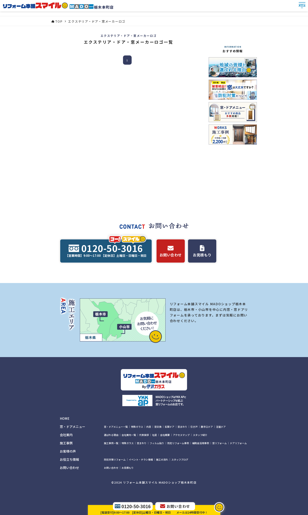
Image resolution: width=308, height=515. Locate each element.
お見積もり (128, 467)
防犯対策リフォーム (115, 459)
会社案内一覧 (129, 435)
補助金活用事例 (200, 443)
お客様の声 (68, 451)
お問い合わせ (111, 467)
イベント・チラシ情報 (141, 459)
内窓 (148, 426)
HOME (64, 418)
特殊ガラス (137, 426)
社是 (154, 435)
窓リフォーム (219, 443)
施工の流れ (162, 459)
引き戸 (194, 426)
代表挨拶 (144, 435)
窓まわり (182, 426)
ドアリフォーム (238, 443)
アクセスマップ (181, 435)
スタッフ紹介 (200, 435)
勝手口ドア (207, 426)
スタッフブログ (179, 459)
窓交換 (158, 426)
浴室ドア (221, 426)
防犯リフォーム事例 (178, 443)
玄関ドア (169, 426)
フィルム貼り (157, 443)
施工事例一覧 (111, 443)
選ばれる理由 (111, 435)
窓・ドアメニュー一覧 (116, 426)
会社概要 (165, 435)
